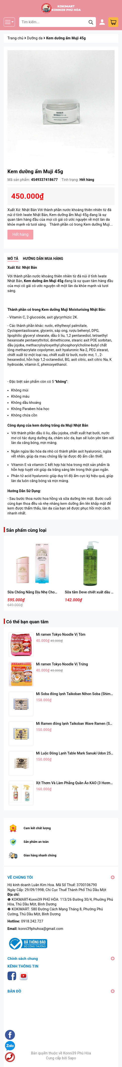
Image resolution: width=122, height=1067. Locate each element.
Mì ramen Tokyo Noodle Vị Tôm (60, 634)
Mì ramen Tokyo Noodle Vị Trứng (62, 664)
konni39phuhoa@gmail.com (40, 929)
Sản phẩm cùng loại (26, 530)
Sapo (72, 1058)
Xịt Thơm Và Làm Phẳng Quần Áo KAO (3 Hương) (75, 783)
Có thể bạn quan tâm (27, 621)
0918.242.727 (32, 921)
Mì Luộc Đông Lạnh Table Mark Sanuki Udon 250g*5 (77, 753)
